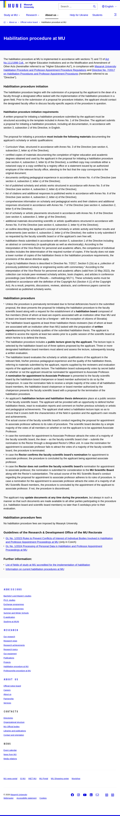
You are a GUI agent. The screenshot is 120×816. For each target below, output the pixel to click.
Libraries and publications (15, 731)
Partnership (9, 699)
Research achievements (14, 645)
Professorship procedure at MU (17, 671)
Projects (7, 662)
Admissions (13, 589)
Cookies (43, 798)
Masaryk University (18, 794)
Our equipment (10, 654)
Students (97, 15)
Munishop (76, 778)
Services (7, 703)
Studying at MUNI (11, 621)
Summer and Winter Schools (16, 613)
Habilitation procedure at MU (16, 666)
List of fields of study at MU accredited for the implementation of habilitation (48, 564)
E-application (9, 617)
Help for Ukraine (79, 15)
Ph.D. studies (9, 600)
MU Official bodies (11, 726)
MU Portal (43, 778)
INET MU (32, 778)
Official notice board (12, 686)
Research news (10, 641)
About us (11, 679)
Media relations (10, 759)
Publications (9, 658)
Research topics (11, 649)
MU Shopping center (60, 778)
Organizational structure (14, 722)
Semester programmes (14, 609)
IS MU (23, 778)
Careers (7, 690)
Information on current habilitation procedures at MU (35, 569)
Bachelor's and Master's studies (17, 596)
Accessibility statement (26, 798)
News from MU (10, 754)
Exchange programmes (14, 604)
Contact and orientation (14, 735)
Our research (9, 637)
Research (11, 630)
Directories (8, 718)
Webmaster (9, 798)
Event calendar (10, 750)
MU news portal (10, 778)
